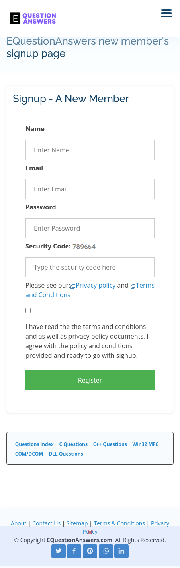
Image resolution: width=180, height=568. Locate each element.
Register (90, 380)
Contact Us (46, 523)
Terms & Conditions (119, 523)
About (18, 523)
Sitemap (77, 523)
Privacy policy (95, 285)
